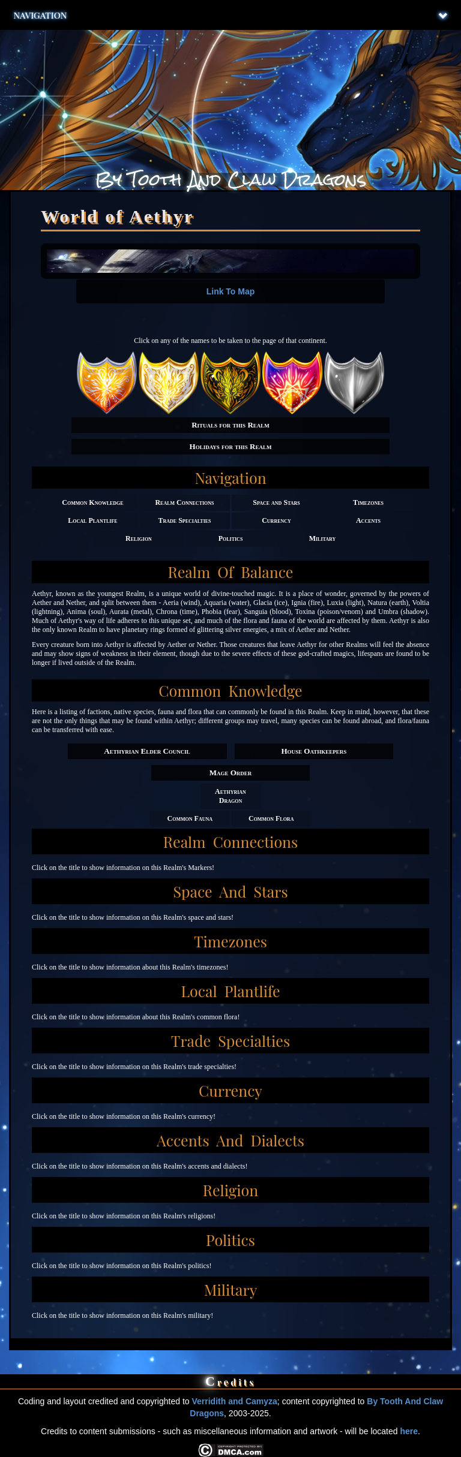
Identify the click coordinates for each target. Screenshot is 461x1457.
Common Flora (271, 818)
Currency (276, 520)
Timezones (368, 502)
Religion (138, 538)
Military (322, 538)
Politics (230, 538)
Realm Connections (184, 502)
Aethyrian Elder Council (147, 750)
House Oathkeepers (313, 750)
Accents (368, 520)
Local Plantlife (92, 520)
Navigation (231, 15)
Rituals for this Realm (230, 424)
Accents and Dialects (230, 1140)
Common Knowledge (92, 502)
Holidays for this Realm (231, 446)
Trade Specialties (184, 520)
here (409, 1431)
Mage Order (230, 772)
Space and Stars (276, 502)
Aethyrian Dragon (230, 796)
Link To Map (230, 291)
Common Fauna (189, 818)
